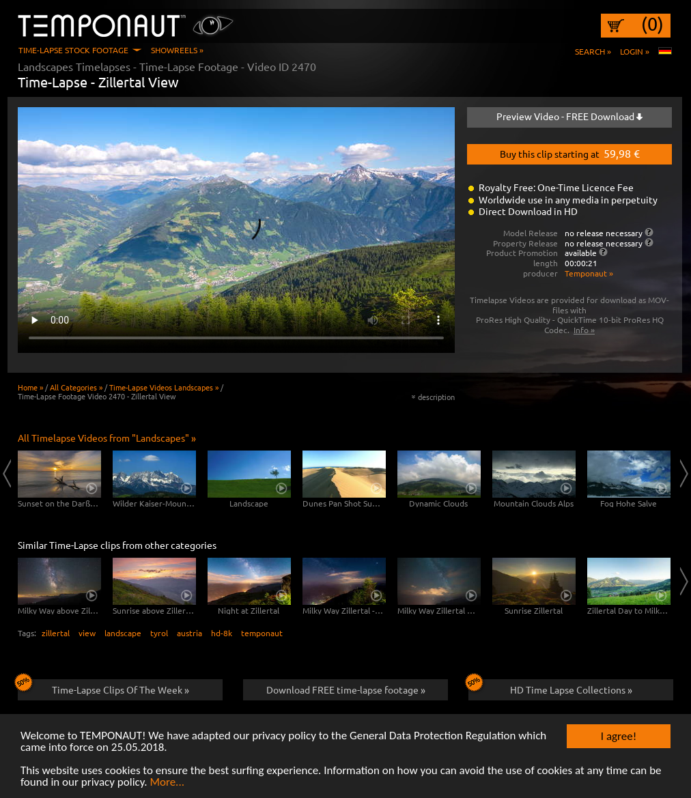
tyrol (159, 632)
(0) (652, 24)
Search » (593, 51)
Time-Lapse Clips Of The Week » (103, 687)
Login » (634, 51)
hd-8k (221, 632)
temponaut (262, 632)
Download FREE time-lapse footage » (345, 689)
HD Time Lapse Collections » (550, 687)
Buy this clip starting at (570, 153)
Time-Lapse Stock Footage (73, 49)
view (87, 632)
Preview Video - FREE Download (569, 116)
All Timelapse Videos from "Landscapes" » (107, 437)
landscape (122, 632)
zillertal (56, 632)
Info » (584, 329)
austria (189, 632)
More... (167, 783)
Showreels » (177, 49)
